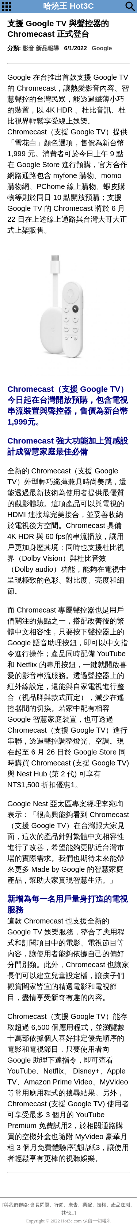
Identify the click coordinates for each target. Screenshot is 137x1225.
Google (102, 48)
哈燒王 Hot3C (68, 6)
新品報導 (47, 48)
